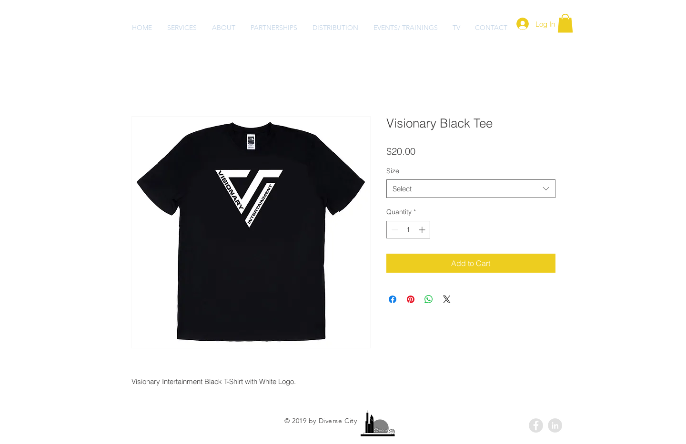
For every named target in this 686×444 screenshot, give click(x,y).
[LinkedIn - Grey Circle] (555, 425)
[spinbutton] (408, 229)
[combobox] (470, 188)
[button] (565, 23)
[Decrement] (394, 229)
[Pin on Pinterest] (410, 299)
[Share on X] (447, 299)
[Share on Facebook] (392, 299)
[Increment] (423, 229)
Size (392, 171)
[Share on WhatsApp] (428, 299)
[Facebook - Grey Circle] (536, 425)
